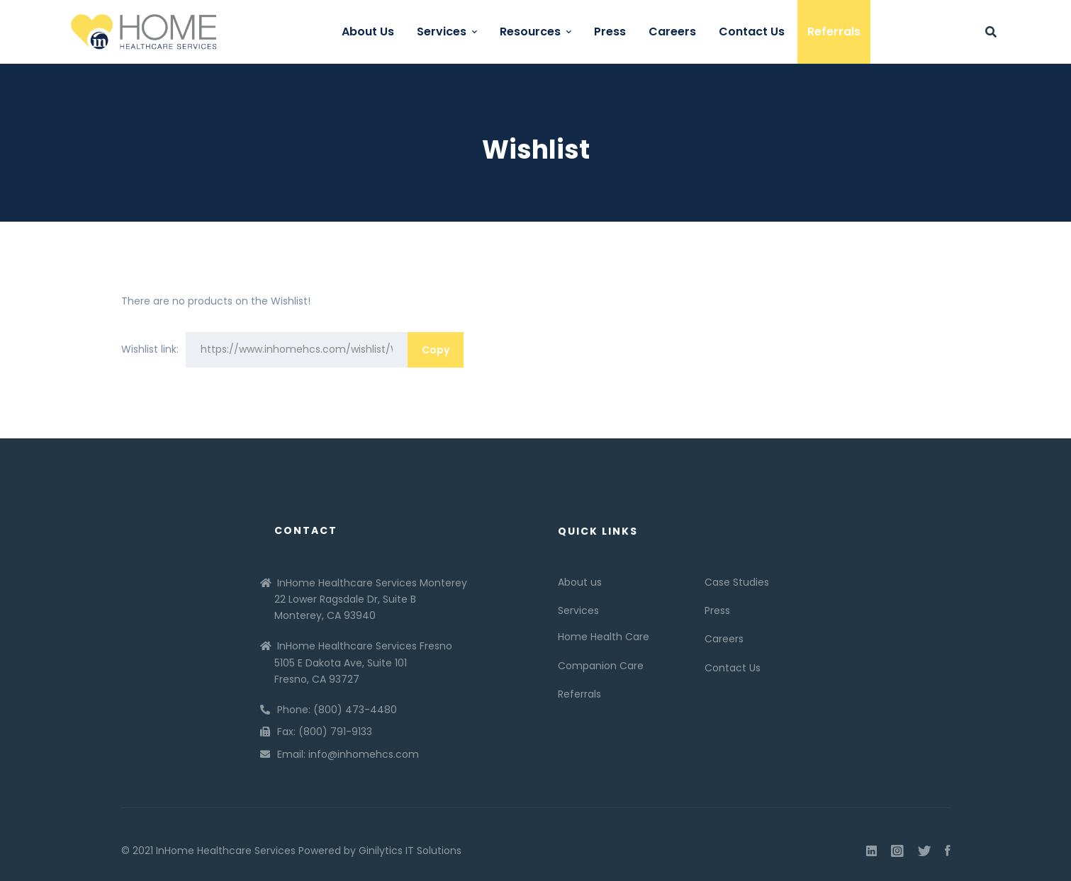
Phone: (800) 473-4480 (337, 710)
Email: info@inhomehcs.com (348, 754)
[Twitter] (924, 851)
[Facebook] (947, 851)
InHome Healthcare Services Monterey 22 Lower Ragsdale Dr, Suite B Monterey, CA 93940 (370, 599)
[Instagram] (897, 851)
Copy (435, 350)
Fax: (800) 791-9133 (324, 731)
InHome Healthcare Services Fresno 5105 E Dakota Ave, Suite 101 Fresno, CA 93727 (363, 662)
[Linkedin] (871, 851)
